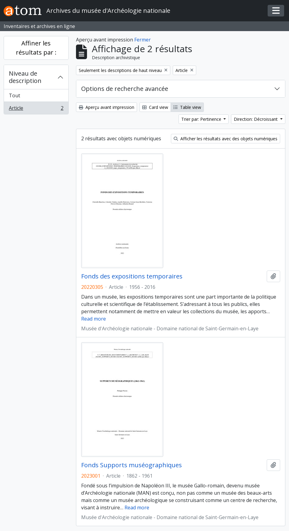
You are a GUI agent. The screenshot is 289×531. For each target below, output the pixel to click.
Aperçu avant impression (106, 107)
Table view (187, 107)
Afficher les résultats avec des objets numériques (225, 139)
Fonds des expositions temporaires (131, 276)
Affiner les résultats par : (36, 47)
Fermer (142, 39)
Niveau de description (25, 77)
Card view (155, 107)
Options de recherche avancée (124, 88)
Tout (14, 95)
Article (36, 109)
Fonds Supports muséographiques (131, 465)
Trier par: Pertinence (201, 119)
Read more (93, 318)
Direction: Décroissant (256, 119)
